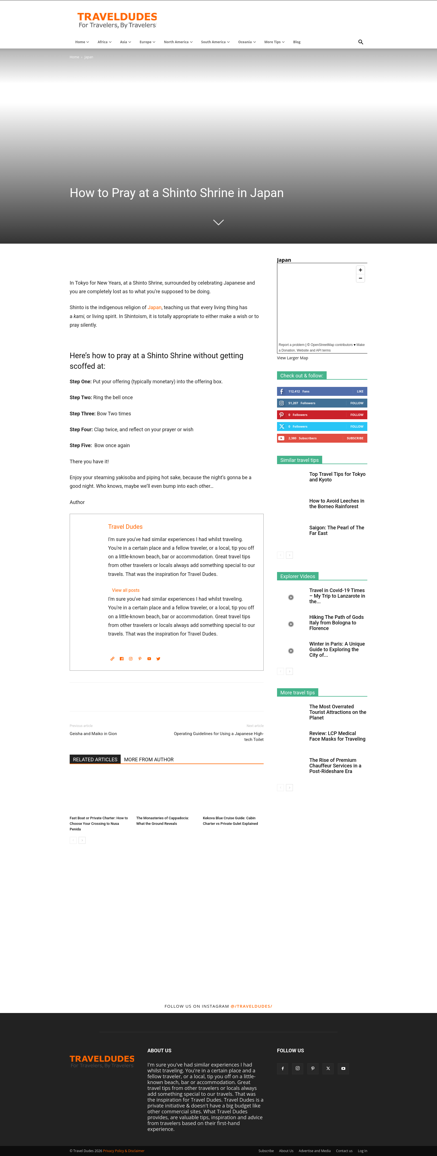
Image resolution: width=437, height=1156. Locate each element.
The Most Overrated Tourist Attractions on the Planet (337, 712)
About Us (286, 1150)
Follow (356, 403)
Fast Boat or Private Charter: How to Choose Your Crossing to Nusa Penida (99, 823)
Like (360, 391)
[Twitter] (158, 659)
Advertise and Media (315, 1150)
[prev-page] (73, 840)
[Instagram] (131, 659)
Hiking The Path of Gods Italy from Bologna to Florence (336, 622)
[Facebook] (121, 659)
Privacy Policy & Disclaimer (124, 1150)
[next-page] (82, 840)
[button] (360, 42)
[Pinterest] (140, 659)
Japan (155, 307)
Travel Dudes (125, 526)
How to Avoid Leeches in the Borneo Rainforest (336, 503)
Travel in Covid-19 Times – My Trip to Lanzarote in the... (337, 595)
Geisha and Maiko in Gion (93, 733)
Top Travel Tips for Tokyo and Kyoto (337, 477)
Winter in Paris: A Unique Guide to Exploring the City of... (337, 649)
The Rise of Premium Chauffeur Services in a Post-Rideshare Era (335, 765)
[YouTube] (149, 659)
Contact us (344, 1150)
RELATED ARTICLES (95, 759)
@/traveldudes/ (252, 1006)
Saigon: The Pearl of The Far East (336, 530)
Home (74, 57)
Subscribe (355, 438)
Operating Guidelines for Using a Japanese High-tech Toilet (219, 736)
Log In (362, 1150)
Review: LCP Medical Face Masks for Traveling (337, 736)
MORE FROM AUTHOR (149, 759)
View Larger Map (292, 357)
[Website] (112, 659)
